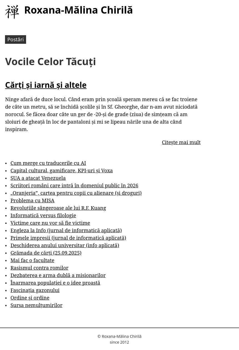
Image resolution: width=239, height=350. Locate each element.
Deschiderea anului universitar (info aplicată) (65, 245)
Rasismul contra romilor (40, 267)
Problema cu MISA (32, 200)
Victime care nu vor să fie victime (50, 222)
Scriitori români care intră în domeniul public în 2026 (75, 185)
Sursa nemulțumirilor (36, 305)
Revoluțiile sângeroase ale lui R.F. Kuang (58, 208)
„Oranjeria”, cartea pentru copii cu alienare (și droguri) (76, 193)
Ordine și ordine (30, 297)
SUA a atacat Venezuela (38, 178)
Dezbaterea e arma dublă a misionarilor (58, 275)
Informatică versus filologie (43, 215)
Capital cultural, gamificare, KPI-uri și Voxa (62, 170)
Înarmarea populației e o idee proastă (55, 282)
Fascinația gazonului (35, 290)
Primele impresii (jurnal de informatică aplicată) (68, 237)
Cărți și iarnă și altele (45, 85)
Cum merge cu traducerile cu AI (48, 163)
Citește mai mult (181, 142)
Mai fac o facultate (32, 260)
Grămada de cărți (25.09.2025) (46, 252)
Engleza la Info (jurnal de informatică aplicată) (66, 230)
